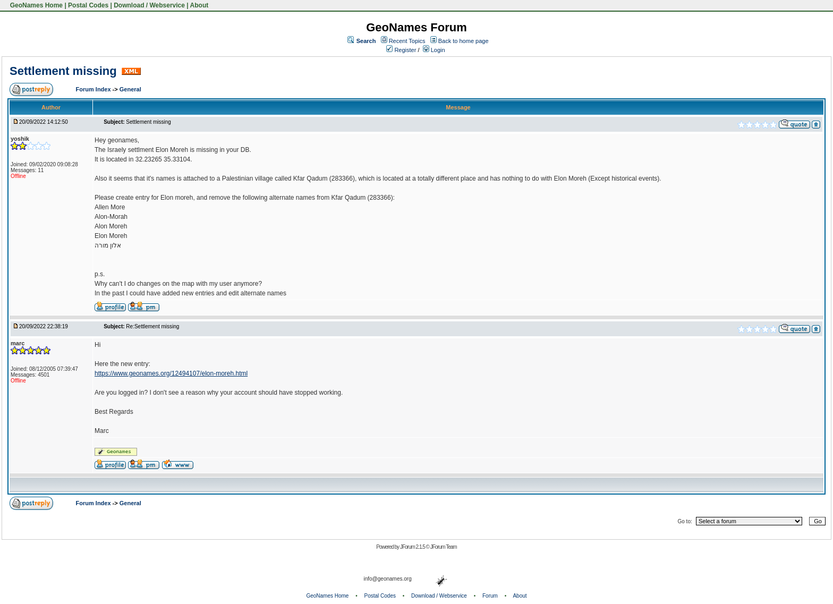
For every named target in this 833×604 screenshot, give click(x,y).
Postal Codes (88, 5)
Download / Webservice (149, 5)
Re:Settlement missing (152, 326)
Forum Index (94, 89)
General (130, 89)
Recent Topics (407, 41)
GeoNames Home (35, 5)
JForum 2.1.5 (413, 547)
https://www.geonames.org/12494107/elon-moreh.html (171, 373)
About (199, 5)
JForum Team (443, 547)
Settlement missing (63, 71)
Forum (490, 596)
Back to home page (463, 41)
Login (434, 50)
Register (401, 50)
